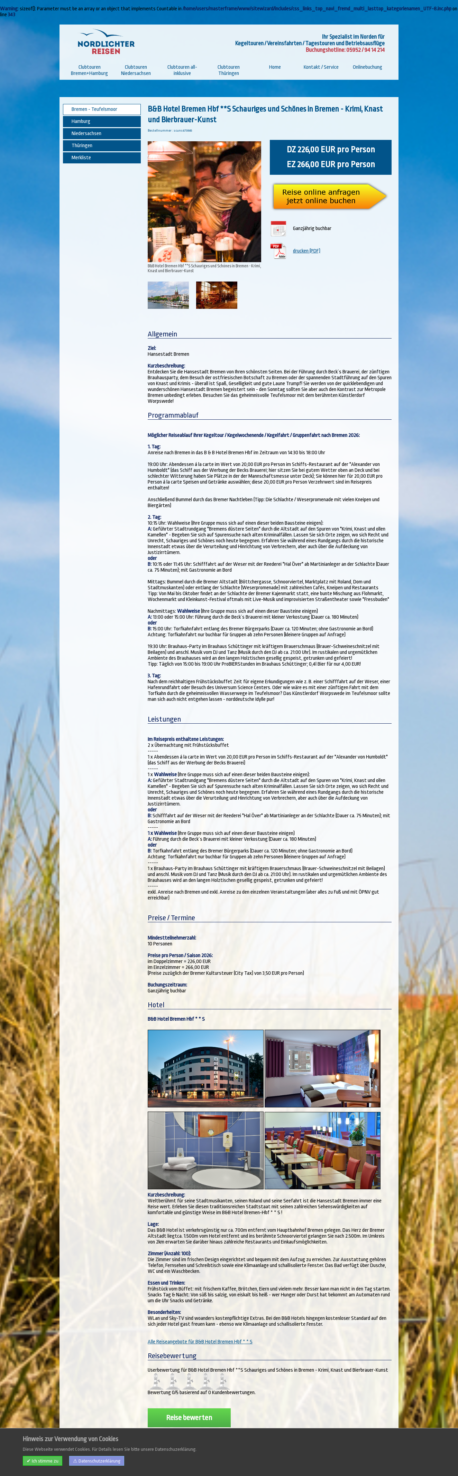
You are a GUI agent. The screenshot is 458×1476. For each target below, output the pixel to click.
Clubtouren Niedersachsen (136, 70)
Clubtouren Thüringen (229, 70)
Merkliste (81, 158)
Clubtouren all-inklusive (182, 70)
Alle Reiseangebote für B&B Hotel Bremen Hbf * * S (200, 1329)
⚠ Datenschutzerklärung (96, 1461)
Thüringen (82, 146)
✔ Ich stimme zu (42, 1461)
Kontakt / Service (321, 67)
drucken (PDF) (307, 248)
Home (275, 67)
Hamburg (81, 121)
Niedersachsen (86, 133)
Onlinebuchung (367, 67)
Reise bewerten (189, 1405)
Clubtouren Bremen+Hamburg (89, 70)
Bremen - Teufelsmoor (94, 109)
